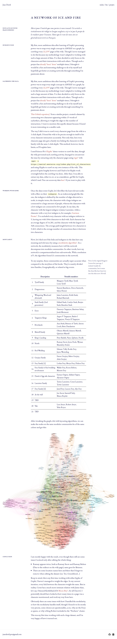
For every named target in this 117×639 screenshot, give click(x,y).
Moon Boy (62, 590)
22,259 (46, 51)
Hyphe (49, 151)
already (43, 64)
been (49, 64)
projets (111, 5)
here (63, 180)
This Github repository (40, 114)
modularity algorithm (67, 242)
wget (76, 157)
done (54, 64)
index (102, 5)
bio (106, 5)
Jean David (7, 5)
